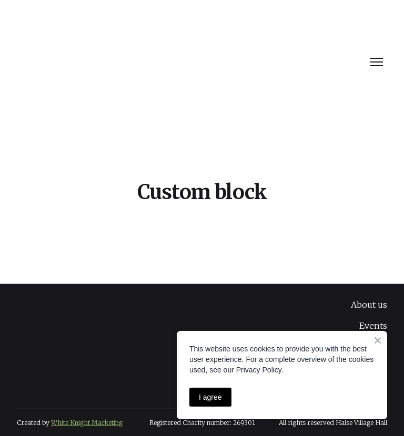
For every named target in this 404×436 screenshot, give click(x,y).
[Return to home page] (96, 62)
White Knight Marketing (87, 423)
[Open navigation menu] (376, 61)
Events (373, 325)
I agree (210, 397)
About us (369, 304)
